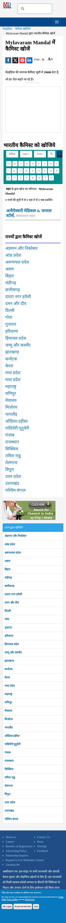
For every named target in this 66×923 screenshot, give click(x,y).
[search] (34, 9)
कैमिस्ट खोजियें (22, 28)
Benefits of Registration (19, 846)
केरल (7, 677)
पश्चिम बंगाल (11, 819)
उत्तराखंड (9, 810)
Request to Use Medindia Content (25, 860)
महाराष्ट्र (8, 694)
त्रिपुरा (7, 794)
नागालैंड (9, 727)
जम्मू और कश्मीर (13, 652)
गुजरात (8, 627)
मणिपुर (8, 702)
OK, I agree (7, 906)
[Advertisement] (31, 109)
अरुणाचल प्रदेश (13, 552)
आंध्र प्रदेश (10, 544)
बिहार (7, 569)
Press (40, 841)
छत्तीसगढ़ (9, 585)
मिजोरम (9, 719)
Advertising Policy (16, 850)
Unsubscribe (13, 864)
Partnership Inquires (17, 855)
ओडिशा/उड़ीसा (12, 735)
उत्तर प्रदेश (10, 802)
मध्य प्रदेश (10, 685)
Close (36, 906)
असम (7, 560)
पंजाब (8, 752)
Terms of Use (30, 899)
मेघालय (8, 710)
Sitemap (41, 846)
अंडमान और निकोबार (15, 535)
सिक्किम (9, 769)
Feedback (42, 850)
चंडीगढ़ (8, 577)
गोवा (7, 619)
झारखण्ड (9, 660)
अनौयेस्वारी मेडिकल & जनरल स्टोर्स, (28, 213)
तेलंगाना (9, 785)
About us (11, 837)
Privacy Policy (12, 899)
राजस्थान (9, 760)
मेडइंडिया (7, 28)
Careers (10, 841)
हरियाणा (9, 635)
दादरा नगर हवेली (13, 594)
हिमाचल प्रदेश (12, 644)
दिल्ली (8, 610)
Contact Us (43, 837)
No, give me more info (22, 906)
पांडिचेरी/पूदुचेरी (12, 744)
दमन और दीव (12, 602)
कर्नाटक (8, 669)
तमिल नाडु (10, 777)
